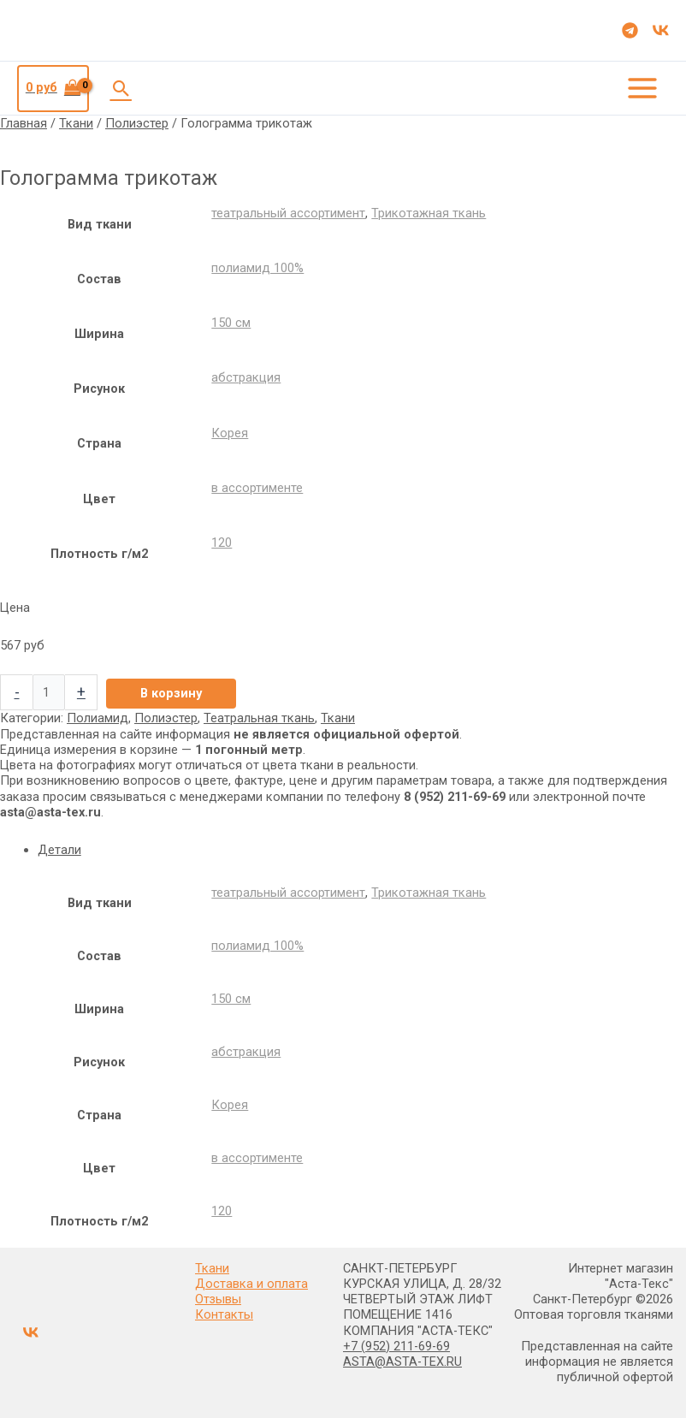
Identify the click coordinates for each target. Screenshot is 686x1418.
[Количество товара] (49, 691)
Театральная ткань (259, 717)
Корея (229, 431)
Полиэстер (137, 122)
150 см (231, 321)
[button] (121, 87)
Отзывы (218, 1298)
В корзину (171, 692)
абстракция (246, 376)
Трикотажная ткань (428, 212)
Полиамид (97, 717)
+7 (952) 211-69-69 (396, 1345)
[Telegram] (630, 30)
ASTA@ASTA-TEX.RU (402, 1360)
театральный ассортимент (288, 212)
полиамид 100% (257, 267)
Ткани (76, 122)
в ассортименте (257, 487)
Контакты (224, 1313)
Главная (23, 122)
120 (221, 541)
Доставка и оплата (251, 1282)
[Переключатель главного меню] (642, 87)
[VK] (661, 30)
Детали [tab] (59, 848)
